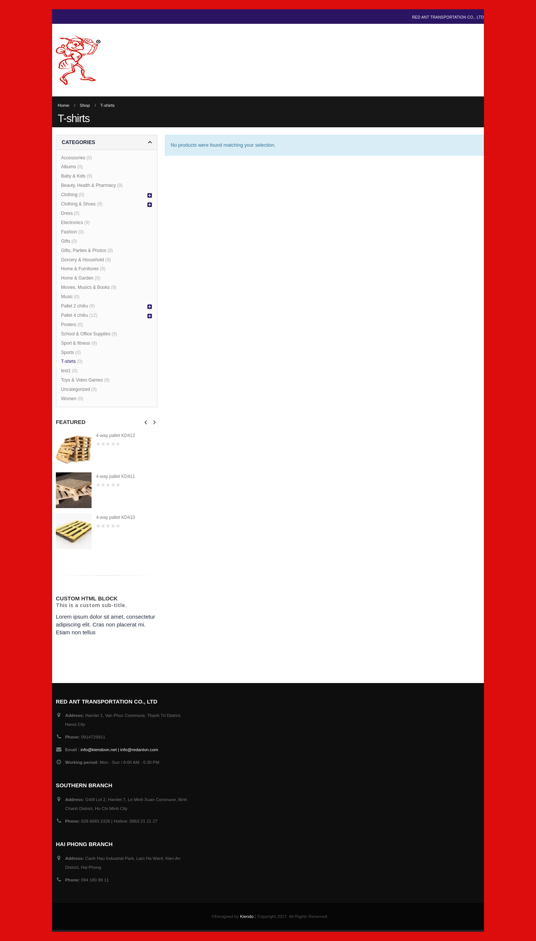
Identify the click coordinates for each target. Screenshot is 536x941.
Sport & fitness (75, 343)
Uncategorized (75, 389)
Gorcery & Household (82, 259)
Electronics (72, 222)
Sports (67, 352)
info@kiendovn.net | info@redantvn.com (119, 749)
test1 (66, 370)
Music (67, 296)
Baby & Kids (73, 176)
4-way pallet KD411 (115, 476)
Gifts (65, 241)
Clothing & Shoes (78, 204)
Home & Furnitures (80, 268)
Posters (68, 324)
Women (68, 398)
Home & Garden (77, 278)
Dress (67, 213)
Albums (68, 166)
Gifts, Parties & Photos (83, 250)
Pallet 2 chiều (74, 306)
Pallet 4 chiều (74, 315)
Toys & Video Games (82, 380)
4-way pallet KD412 (115, 435)
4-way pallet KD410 (115, 517)
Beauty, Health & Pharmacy (88, 185)
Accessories (73, 157)
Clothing (69, 194)
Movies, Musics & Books (85, 287)
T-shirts (68, 361)
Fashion (69, 232)
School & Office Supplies (86, 333)
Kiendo (246, 916)
